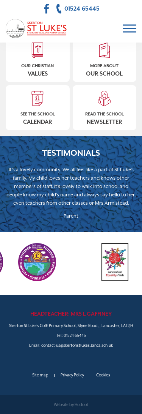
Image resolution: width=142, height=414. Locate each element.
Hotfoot (81, 404)
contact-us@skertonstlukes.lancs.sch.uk (77, 345)
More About (104, 57)
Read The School (104, 105)
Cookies (103, 375)
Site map (40, 375)
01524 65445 (75, 335)
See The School (37, 105)
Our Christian (37, 57)
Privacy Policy (72, 375)
